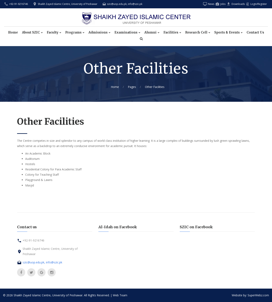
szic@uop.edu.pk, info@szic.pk (124, 4)
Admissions (98, 32)
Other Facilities (154, 87)
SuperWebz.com (258, 295)
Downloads (238, 4)
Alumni (150, 32)
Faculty (52, 32)
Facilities (170, 32)
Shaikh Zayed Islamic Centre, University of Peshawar (67, 4)
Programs (73, 32)
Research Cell (196, 32)
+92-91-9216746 (18, 4)
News (211, 4)
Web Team (120, 295)
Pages (132, 87)
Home (13, 32)
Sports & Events (227, 32)
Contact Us (255, 32)
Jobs (222, 4)
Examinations (125, 32)
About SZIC (31, 32)
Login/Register (258, 4)
